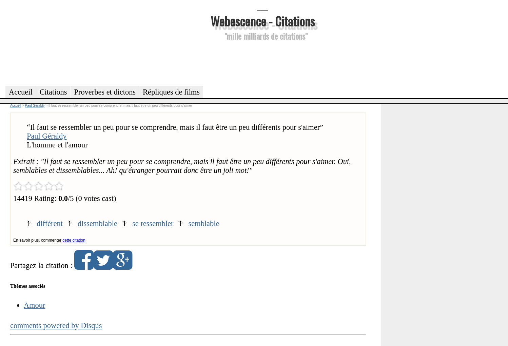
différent (50, 223)
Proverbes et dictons (105, 92)
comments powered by (56, 325)
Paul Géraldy (47, 136)
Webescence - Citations (263, 21)
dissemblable (97, 223)
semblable (204, 223)
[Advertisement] (262, 62)
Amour (34, 305)
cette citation (73, 240)
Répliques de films (171, 92)
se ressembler (152, 223)
